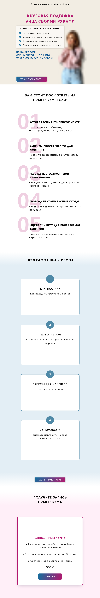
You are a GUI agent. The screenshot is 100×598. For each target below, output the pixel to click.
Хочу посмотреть (31, 79)
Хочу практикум (50, 479)
